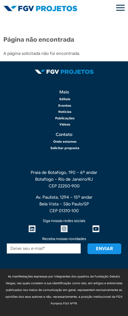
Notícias (64, 112)
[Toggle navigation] (120, 8)
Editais (64, 99)
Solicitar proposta (64, 148)
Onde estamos (65, 142)
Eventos (64, 105)
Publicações (65, 118)
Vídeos (64, 124)
